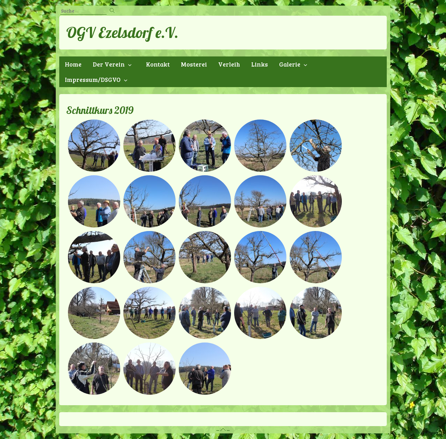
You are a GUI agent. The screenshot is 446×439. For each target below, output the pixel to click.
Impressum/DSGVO (93, 79)
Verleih (229, 64)
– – (223, 429)
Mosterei (194, 64)
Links (259, 64)
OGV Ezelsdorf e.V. (122, 32)
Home (73, 64)
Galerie (289, 64)
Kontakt (158, 64)
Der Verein (109, 64)
